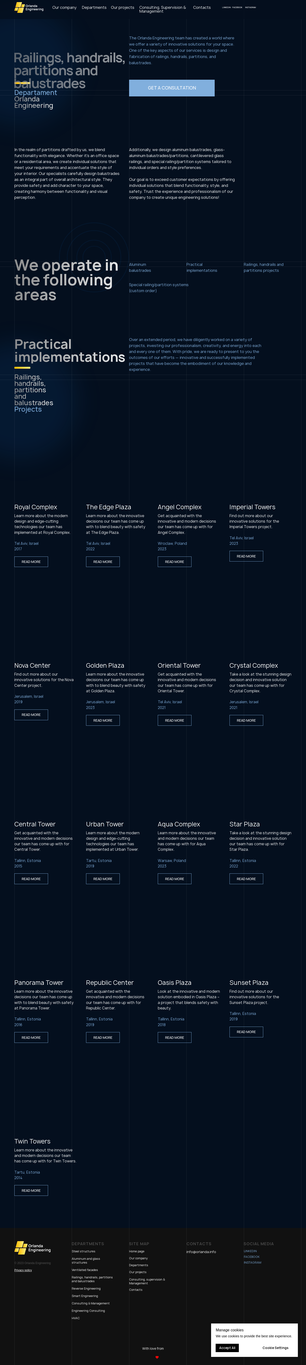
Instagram (252, 1262)
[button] (172, 88)
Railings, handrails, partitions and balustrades (92, 1279)
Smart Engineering (85, 1296)
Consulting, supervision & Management (147, 1281)
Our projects (138, 1272)
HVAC (76, 1318)
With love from (153, 1348)
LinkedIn (250, 1251)
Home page (136, 1251)
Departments (138, 1265)
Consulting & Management (91, 1303)
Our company (138, 1258)
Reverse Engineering (86, 1288)
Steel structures (83, 1251)
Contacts (135, 1290)
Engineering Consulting (88, 1311)
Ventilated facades (85, 1270)
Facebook (252, 1257)
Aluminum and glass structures (86, 1261)
